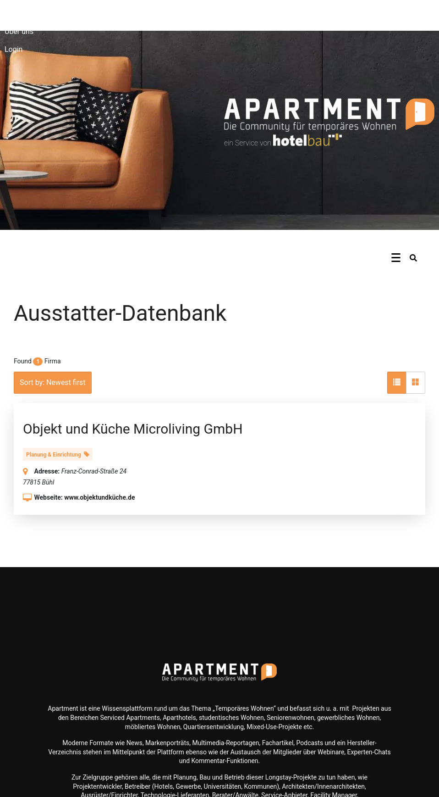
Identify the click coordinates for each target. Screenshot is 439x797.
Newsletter (22, 13)
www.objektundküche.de (99, 497)
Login (13, 49)
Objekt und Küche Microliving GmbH (133, 429)
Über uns (19, 31)
